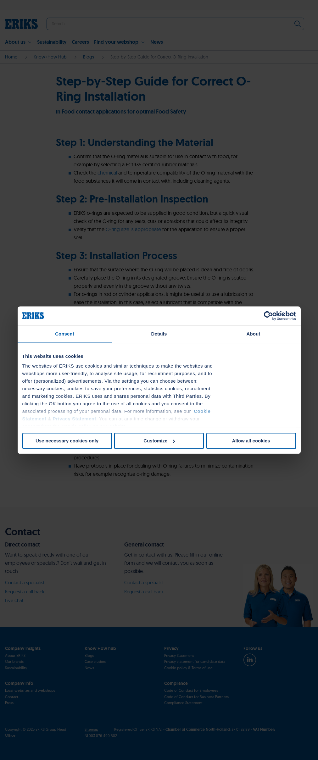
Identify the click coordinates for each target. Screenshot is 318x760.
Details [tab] (159, 333)
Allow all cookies (251, 440)
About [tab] (253, 333)
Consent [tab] (64, 333)
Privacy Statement (74, 418)
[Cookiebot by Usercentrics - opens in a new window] (268, 315)
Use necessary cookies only (67, 440)
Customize (159, 440)
